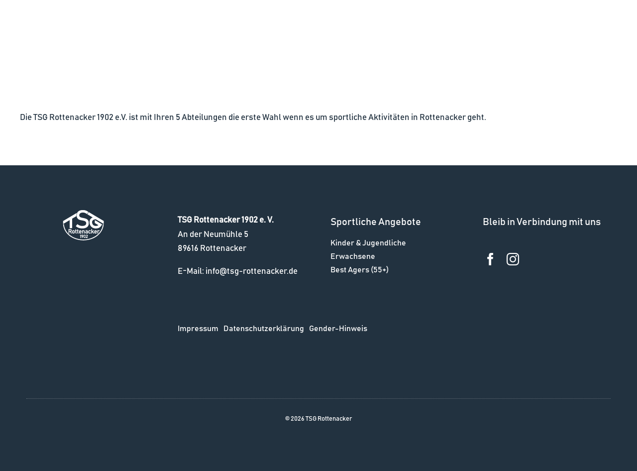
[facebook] (490, 259)
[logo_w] (83, 214)
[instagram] (513, 259)
